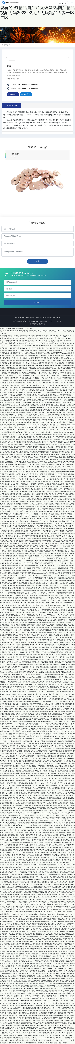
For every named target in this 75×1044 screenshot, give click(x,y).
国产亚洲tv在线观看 (8, 543)
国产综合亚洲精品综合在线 (42, 654)
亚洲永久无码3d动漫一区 (53, 872)
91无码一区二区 (26, 499)
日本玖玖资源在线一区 (7, 561)
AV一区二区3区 (38, 526)
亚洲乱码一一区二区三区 (14, 926)
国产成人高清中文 (53, 543)
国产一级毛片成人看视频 (45, 635)
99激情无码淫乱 (58, 944)
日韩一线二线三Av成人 (44, 373)
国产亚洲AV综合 (18, 635)
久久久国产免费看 (40, 941)
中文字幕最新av (22, 872)
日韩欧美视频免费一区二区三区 (20, 494)
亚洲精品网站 (65, 840)
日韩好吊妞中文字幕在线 (46, 632)
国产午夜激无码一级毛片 (43, 921)
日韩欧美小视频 (51, 343)
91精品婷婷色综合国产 (40, 912)
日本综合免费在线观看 (28, 370)
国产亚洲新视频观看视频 (33, 536)
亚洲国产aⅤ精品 (52, 637)
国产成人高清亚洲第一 (61, 588)
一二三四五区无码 (61, 474)
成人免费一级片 (67, 605)
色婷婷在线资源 (9, 882)
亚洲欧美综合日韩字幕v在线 (19, 548)
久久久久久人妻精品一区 (8, 872)
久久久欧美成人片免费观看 (27, 692)
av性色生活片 (53, 746)
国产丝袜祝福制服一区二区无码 (32, 341)
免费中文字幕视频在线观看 (34, 474)
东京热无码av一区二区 (23, 543)
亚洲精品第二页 (12, 813)
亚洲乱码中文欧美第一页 (44, 439)
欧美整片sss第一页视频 (44, 617)
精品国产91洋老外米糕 (60, 412)
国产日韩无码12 (16, 763)
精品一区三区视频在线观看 (26, 870)
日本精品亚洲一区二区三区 (22, 469)
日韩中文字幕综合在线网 (10, 662)
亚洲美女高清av (64, 936)
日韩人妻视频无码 (12, 516)
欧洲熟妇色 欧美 (61, 946)
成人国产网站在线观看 (34, 1035)
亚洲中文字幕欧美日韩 (38, 810)
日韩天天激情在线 (42, 509)
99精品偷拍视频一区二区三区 (18, 573)
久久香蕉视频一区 (44, 1013)
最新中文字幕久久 (10, 395)
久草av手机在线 (20, 659)
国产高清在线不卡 (38, 563)
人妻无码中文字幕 (47, 355)
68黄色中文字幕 (30, 731)
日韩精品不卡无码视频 (56, 827)
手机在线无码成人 (56, 600)
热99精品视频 (67, 931)
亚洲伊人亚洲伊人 (21, 847)
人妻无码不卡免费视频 (60, 738)
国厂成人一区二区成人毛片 (21, 434)
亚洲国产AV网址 (26, 862)
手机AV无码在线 (5, 986)
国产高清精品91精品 (44, 790)
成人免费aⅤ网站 (30, 420)
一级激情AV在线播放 (67, 360)
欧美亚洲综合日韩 (57, 514)
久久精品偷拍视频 (34, 968)
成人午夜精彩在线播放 (51, 548)
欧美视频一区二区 (6, 929)
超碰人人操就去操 (31, 353)
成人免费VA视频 (9, 719)
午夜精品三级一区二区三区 (57, 420)
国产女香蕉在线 (54, 360)
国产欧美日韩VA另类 (9, 385)
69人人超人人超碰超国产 (26, 756)
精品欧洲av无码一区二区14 (58, 528)
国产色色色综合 (64, 687)
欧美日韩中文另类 (66, 608)
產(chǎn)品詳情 (12, 105)
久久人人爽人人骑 (8, 924)
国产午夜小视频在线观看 (57, 788)
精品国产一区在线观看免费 (25, 395)
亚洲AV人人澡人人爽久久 (65, 417)
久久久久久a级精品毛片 (14, 1008)
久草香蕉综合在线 (24, 716)
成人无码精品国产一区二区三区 (52, 434)
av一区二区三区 (67, 731)
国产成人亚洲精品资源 (66, 746)
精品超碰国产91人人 (19, 798)
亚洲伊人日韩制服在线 (60, 996)
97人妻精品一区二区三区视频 (30, 531)
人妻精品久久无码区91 (12, 1028)
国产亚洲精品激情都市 (12, 397)
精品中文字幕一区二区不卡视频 (47, 803)
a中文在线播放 (67, 378)
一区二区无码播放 (67, 622)
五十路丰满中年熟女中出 (22, 358)
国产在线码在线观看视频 (33, 365)
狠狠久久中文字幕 (6, 1018)
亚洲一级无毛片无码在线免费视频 (21, 912)
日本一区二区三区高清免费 (41, 862)
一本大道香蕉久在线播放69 (24, 719)
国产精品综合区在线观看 (13, 341)
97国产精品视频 (48, 553)
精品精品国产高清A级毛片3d (23, 489)
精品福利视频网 (24, 842)
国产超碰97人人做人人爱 (48, 417)
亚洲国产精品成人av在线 (53, 966)
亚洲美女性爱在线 (46, 380)
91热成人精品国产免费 (56, 598)
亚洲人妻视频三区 (53, 773)
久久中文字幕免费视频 (28, 808)
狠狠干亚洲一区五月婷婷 (21, 1010)
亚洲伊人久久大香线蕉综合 (43, 835)
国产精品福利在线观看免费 (20, 608)
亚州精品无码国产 (15, 909)
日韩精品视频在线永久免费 (31, 926)
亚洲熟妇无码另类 (45, 1028)
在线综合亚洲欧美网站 (47, 390)
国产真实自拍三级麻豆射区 (24, 887)
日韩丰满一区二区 (27, 793)
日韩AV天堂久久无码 (59, 1028)
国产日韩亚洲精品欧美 (15, 899)
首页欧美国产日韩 (45, 669)
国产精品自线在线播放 (34, 442)
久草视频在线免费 (30, 439)
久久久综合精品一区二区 (21, 850)
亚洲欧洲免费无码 (42, 568)
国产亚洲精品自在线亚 (59, 830)
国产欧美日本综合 (60, 553)
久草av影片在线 (13, 892)
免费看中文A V (42, 857)
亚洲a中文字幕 (44, 847)
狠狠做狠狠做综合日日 (40, 711)
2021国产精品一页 (14, 699)
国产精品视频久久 (50, 563)
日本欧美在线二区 (62, 899)
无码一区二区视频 (44, 393)
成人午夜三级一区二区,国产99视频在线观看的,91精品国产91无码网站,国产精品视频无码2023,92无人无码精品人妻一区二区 (37, 10)
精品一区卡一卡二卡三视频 (20, 657)
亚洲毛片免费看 (24, 496)
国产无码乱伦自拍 (34, 1020)
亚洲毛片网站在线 (49, 946)
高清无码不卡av (12, 578)
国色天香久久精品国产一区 (38, 657)
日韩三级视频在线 (44, 825)
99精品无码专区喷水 (54, 556)
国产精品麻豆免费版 (58, 729)
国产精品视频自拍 (35, 916)
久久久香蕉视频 (59, 565)
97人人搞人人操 (33, 729)
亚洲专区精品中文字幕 (54, 1030)
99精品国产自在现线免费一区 (29, 669)
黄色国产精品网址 (21, 830)
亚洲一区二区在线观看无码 (20, 966)
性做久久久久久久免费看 (46, 753)
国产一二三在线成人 (60, 612)
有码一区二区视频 (14, 919)
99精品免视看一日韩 (65, 724)
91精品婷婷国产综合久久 (62, 595)
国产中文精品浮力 (42, 827)
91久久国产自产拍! (34, 981)
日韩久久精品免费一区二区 (54, 786)
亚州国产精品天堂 (45, 959)
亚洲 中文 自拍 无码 (39, 934)
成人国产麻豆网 (68, 526)
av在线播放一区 (67, 647)
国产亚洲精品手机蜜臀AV (61, 1018)
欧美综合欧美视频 (47, 397)
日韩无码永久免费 (35, 521)
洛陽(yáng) (43, 321)
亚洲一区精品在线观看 (48, 926)
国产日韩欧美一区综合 (49, 570)
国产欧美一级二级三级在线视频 (26, 825)
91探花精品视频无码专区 (35, 709)
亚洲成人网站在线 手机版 (47, 345)
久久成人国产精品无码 (55, 884)
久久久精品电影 (35, 422)
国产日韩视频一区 (22, 677)
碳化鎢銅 (15, 154)
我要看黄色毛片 (35, 882)
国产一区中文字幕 (25, 590)
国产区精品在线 (65, 388)
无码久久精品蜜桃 (39, 684)
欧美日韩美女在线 (37, 336)
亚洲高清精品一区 (56, 395)
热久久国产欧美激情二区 (43, 761)
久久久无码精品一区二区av (49, 1040)
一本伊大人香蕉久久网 (36, 548)
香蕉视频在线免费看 (55, 573)
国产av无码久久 (21, 1033)
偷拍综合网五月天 (66, 709)
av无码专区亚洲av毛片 (22, 882)
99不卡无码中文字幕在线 (63, 961)
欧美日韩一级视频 (57, 771)
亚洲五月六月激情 (53, 941)
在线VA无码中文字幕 (59, 373)
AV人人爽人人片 (53, 657)
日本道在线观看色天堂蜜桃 (42, 887)
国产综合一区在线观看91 (29, 914)
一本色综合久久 (32, 477)
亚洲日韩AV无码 (18, 558)
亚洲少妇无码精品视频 (59, 496)
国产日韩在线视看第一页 (13, 378)
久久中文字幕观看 (6, 336)
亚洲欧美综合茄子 (61, 640)
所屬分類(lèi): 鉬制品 (13, 75)
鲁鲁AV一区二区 (15, 803)
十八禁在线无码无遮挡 (37, 795)
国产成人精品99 (20, 949)
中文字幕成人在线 (41, 556)
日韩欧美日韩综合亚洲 (52, 795)
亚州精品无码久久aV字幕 (40, 400)
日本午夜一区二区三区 (40, 813)
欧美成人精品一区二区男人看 (30, 397)
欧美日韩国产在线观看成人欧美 (37, 991)
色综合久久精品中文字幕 (66, 615)
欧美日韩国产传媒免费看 (41, 909)
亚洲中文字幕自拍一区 (56, 662)
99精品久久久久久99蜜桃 (32, 899)
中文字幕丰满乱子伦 (40, 489)
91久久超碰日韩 (5, 383)
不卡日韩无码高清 (64, 546)
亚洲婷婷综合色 (22, 593)
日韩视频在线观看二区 (7, 714)
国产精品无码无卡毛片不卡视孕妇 (24, 622)
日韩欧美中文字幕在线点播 (54, 978)
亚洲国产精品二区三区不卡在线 (27, 689)
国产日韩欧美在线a (6, 447)
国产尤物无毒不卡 (28, 378)
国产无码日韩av (44, 647)
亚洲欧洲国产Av (42, 840)
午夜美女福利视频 (49, 716)
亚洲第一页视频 (24, 795)
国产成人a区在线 (29, 595)
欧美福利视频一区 (18, 365)
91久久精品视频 (52, 902)
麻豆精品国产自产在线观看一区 (24, 674)
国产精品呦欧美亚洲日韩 (31, 506)
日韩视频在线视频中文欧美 (58, 798)
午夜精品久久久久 (54, 622)
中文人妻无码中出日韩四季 (15, 721)
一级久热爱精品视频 (55, 350)
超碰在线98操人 (64, 637)
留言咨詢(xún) (13, 94)
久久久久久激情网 (42, 622)
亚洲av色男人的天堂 (30, 907)
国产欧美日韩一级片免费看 (19, 1025)
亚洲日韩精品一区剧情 (50, 1035)
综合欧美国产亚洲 (66, 852)
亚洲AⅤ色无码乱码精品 (35, 993)
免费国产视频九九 (50, 892)
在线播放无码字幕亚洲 (45, 612)
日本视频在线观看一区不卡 (31, 877)
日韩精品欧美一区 (21, 467)
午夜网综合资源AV (16, 743)
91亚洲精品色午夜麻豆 (12, 449)
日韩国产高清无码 (46, 996)
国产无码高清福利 (62, 561)
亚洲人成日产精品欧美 (43, 674)
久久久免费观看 (50, 516)
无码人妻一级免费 (14, 778)
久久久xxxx (23, 565)
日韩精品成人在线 (19, 627)
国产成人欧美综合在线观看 (56, 610)
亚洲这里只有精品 (12, 664)
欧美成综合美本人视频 (20, 734)
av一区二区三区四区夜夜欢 (32, 832)
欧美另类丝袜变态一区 (35, 580)
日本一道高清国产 (28, 412)
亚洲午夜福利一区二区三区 (49, 781)
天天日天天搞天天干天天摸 (20, 405)
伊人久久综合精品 (55, 689)
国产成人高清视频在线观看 (58, 1010)
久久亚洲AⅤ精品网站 (34, 430)
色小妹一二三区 (56, 378)
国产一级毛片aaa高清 (21, 783)
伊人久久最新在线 (17, 832)
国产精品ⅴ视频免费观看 (58, 1013)
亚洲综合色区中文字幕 (7, 462)
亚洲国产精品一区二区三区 (51, 699)
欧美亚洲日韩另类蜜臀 (51, 358)
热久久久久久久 (62, 882)
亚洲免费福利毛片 (27, 388)
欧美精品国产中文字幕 (28, 523)
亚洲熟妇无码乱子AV (13, 472)
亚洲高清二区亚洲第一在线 (32, 640)
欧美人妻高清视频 (42, 528)
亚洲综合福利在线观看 (7, 491)
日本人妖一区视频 (65, 405)
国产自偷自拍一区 (17, 615)
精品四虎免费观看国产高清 (36, 538)
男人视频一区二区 (18, 402)
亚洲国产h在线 (66, 954)
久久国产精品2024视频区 (41, 1005)
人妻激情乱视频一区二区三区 (32, 763)
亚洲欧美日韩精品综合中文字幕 (61, 477)
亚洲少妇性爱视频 (54, 860)
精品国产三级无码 (67, 509)
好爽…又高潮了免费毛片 (13, 931)
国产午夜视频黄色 (68, 1015)
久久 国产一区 (26, 407)
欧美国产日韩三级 (44, 1015)
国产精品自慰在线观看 (26, 761)
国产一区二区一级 (60, 585)
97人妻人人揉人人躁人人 (65, 926)
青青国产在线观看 (23, 583)
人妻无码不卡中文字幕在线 (55, 741)
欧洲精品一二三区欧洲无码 (24, 561)
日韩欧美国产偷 (44, 689)
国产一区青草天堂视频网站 (38, 486)
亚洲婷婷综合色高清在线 (21, 748)
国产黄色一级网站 (45, 506)
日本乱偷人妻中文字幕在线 (21, 336)
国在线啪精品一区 (42, 845)
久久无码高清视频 (25, 662)
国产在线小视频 (56, 1015)
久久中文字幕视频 (10, 425)
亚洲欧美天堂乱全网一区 (26, 578)
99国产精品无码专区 (50, 645)
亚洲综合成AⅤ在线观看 (43, 855)
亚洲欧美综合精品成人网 (10, 519)
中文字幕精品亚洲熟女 (31, 936)
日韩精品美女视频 (56, 472)
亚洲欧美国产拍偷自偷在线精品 (21, 944)
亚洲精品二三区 (24, 939)
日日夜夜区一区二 (44, 477)
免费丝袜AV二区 (34, 454)
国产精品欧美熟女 (12, 360)
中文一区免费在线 (30, 598)
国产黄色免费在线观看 (51, 706)
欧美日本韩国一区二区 (50, 763)
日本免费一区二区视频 (65, 734)
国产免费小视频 (15, 605)
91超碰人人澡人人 (36, 405)
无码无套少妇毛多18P (15, 509)
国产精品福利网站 (40, 719)
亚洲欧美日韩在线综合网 (26, 556)
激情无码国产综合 (56, 501)
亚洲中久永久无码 (37, 716)
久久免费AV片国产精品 (39, 867)
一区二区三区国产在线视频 (35, 973)
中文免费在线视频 (39, 741)
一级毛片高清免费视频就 (43, 630)
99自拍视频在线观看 (62, 593)
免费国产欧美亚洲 (14, 793)
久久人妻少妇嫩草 (52, 934)
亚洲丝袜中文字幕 (18, 971)
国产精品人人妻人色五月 (63, 632)
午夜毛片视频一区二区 (55, 385)
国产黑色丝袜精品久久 (53, 467)
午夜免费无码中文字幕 (60, 968)
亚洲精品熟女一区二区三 (37, 724)
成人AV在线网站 (57, 931)
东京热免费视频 (31, 840)
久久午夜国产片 (47, 837)
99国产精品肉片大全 (52, 852)
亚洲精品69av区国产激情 (16, 753)
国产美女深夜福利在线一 (52, 479)
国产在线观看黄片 (64, 570)
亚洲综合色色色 (22, 650)
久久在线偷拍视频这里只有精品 (21, 694)
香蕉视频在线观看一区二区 (42, 793)
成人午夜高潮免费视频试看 (17, 1003)
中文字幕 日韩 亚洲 (60, 447)
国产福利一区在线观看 (14, 889)
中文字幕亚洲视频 (56, 457)
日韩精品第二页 (42, 1043)
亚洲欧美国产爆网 (48, 976)
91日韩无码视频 (29, 551)
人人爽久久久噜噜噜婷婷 (24, 546)
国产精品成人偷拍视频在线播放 (59, 568)
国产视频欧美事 (30, 687)
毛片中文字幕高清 (31, 971)
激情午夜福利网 (31, 823)
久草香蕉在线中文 (6, 511)
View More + (14, 157)
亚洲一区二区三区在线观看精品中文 (34, 983)
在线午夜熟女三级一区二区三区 (32, 889)
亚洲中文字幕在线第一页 (35, 444)
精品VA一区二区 (27, 931)
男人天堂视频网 (13, 590)
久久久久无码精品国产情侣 (44, 425)
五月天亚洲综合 (38, 704)
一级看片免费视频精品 (45, 988)
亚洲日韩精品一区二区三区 (30, 472)
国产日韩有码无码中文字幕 (45, 370)
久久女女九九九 (56, 682)
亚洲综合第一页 (67, 825)
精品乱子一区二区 (18, 738)
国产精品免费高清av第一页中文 (46, 523)
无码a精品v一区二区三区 (28, 348)
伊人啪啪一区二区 (45, 783)
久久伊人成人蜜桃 (58, 575)
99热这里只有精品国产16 (65, 842)
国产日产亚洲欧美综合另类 (30, 437)
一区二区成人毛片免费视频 (20, 986)
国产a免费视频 (7, 353)
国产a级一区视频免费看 (27, 588)
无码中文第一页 (46, 449)
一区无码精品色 (9, 430)
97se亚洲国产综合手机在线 (40, 605)
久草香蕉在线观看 (54, 818)
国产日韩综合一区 (6, 363)
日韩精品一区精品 (8, 659)
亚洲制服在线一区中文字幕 (17, 345)
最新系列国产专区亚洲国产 (45, 625)
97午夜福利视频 (66, 818)
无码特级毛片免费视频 (62, 976)
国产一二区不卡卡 (22, 766)
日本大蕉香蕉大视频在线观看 (49, 936)
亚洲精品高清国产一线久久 (38, 608)
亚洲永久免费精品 (58, 793)
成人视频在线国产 (48, 929)
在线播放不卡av (68, 600)
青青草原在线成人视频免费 (28, 393)
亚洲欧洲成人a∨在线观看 (18, 477)
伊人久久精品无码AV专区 (29, 988)
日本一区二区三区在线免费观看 (35, 402)
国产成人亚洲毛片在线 (56, 711)
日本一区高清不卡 (37, 494)
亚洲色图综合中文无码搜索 (11, 961)
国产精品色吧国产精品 (60, 877)
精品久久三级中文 (10, 546)
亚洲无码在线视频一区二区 (43, 511)
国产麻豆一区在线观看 (40, 860)
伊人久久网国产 (15, 484)
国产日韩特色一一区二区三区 (33, 558)
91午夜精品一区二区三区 (36, 368)
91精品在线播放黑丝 (58, 674)
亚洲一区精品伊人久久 (34, 1033)
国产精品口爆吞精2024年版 (64, 692)
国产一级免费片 (15, 410)
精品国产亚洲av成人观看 (19, 580)
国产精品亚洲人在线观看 (65, 345)
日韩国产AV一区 (47, 519)
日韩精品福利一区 (13, 1043)
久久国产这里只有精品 (18, 973)
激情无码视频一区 (51, 758)
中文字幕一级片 (62, 563)
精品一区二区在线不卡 (37, 966)
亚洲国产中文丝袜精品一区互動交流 (55, 336)
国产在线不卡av (23, 916)
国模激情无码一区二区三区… (9, 669)
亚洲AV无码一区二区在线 (55, 986)
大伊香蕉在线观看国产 (48, 949)
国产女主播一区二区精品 (40, 662)
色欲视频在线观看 (8, 894)
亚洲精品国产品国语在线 (46, 914)
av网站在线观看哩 (38, 516)
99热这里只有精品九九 (44, 1008)
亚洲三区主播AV (9, 968)
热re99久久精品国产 (31, 647)
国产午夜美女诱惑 (47, 877)
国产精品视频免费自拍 (31, 417)
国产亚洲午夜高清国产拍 (49, 734)
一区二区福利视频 (61, 625)
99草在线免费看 (16, 383)
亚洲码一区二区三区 (54, 731)
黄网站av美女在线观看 (51, 704)
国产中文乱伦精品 (53, 687)
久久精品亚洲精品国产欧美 (58, 847)
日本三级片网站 (21, 729)
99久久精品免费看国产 (39, 407)
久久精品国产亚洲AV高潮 (30, 457)
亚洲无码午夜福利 (45, 729)
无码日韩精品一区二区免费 (23, 415)
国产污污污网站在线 (60, 425)
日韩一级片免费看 (25, 701)
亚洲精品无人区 (33, 847)
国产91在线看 (31, 625)
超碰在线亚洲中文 (49, 805)
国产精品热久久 (15, 746)
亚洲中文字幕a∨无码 (14, 808)
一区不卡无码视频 (33, 781)
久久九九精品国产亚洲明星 (12, 983)
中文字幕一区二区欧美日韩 (48, 1003)
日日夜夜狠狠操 (27, 704)
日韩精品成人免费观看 (31, 726)
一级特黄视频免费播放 (25, 637)
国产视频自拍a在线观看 (64, 353)
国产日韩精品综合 (41, 870)
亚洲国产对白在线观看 (61, 439)
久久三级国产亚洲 (35, 929)
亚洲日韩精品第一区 (58, 959)
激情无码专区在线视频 (25, 526)
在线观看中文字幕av (59, 835)
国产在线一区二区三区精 (24, 934)
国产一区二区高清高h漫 (10, 795)
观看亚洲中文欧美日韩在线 (46, 823)
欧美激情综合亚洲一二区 (21, 929)
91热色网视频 (14, 842)
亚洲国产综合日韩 (52, 538)
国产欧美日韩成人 (14, 632)
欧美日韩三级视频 (10, 825)
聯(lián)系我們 (26, 94)
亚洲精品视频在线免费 (38, 1030)
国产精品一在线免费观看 (12, 1015)
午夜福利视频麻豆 (59, 355)
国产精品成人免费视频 (29, 951)
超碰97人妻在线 (9, 830)
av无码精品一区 (62, 363)
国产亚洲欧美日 (13, 496)
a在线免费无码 (58, 1038)
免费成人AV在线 (33, 830)
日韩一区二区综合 (25, 892)
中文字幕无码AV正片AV (42, 378)
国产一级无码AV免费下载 (63, 951)
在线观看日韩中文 (15, 951)
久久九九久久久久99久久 (31, 743)
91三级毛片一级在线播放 (18, 479)
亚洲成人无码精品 (33, 345)
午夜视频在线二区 (54, 991)
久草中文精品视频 (39, 694)
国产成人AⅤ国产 (5, 533)
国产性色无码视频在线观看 (30, 1028)
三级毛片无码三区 (35, 583)
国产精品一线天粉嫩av (23, 867)
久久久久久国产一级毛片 (60, 761)
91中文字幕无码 (63, 758)
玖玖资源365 (36, 701)
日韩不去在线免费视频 (17, 642)
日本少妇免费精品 (6, 402)
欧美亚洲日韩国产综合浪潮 (33, 615)
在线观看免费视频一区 (26, 360)
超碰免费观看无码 (6, 420)
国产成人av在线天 (60, 800)
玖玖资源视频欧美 (29, 509)
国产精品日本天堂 (10, 996)
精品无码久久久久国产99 (16, 852)
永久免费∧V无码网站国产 (30, 998)
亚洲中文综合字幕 (17, 640)
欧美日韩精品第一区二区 (50, 405)
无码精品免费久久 (27, 961)
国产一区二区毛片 (31, 753)
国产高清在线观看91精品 (36, 650)
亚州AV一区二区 (9, 949)
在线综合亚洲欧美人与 (49, 615)
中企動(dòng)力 (34, 321)
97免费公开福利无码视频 (64, 590)
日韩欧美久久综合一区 (7, 1033)
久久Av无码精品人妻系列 (38, 464)
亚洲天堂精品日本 (6, 748)
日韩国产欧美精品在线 (32, 1018)
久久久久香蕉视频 (64, 778)
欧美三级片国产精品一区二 (27, 788)
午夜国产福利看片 (58, 481)
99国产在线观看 (46, 1020)
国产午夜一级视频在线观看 (36, 467)
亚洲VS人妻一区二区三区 (54, 684)
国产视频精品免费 (27, 684)
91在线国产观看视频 (9, 729)
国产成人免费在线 (66, 867)
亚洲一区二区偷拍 (24, 682)
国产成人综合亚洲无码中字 (17, 672)
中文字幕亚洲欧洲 (31, 721)
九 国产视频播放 (5, 694)
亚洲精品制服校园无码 (39, 543)
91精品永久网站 (32, 798)
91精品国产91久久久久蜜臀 (36, 978)
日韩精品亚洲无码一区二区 (11, 776)
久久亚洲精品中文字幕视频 (58, 808)
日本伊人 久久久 (29, 884)
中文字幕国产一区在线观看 (42, 931)
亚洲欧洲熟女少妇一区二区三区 (47, 348)
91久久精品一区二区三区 (12, 904)
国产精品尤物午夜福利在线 (18, 390)
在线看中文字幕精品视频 (21, 773)
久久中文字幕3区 (29, 845)
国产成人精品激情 (61, 916)
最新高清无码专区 (66, 704)
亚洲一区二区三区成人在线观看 (34, 758)
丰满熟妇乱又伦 (46, 714)
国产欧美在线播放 (22, 432)
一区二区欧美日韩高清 (20, 706)
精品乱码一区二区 (32, 447)
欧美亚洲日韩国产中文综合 (62, 736)
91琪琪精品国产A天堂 (66, 348)
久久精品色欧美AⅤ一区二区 (39, 1010)
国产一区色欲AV (32, 565)
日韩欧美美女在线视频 (18, 991)
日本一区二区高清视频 (51, 444)
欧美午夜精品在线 (48, 640)
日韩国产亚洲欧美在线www (14, 417)
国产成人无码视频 (21, 714)
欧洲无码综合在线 (10, 867)
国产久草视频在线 (61, 1023)
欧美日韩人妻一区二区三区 (11, 1005)
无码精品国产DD (9, 514)
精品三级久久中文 (65, 341)
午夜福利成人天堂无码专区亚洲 (43, 961)
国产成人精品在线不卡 (12, 499)
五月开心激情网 (61, 375)
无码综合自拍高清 (64, 781)
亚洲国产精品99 (30, 642)
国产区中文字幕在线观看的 (45, 595)
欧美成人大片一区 (62, 805)
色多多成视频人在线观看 (27, 818)
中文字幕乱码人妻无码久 (47, 462)
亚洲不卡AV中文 (5, 874)
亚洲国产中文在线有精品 (21, 521)
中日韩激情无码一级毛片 (12, 620)
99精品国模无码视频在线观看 (57, 1043)
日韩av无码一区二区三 (57, 909)
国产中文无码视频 (58, 921)
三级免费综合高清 (21, 368)
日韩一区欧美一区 (37, 358)
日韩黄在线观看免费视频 (56, 756)
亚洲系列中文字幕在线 (53, 694)
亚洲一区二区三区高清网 (36, 786)
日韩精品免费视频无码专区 (47, 363)
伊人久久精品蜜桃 (59, 410)
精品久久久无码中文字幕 (30, 501)
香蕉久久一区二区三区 (25, 813)
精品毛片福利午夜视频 (66, 983)
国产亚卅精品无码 (20, 570)
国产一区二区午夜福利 (51, 388)
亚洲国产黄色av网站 (61, 469)
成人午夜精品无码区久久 (47, 748)
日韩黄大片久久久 (10, 459)
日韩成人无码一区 (21, 968)
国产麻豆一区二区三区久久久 (47, 897)
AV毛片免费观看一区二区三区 (63, 531)
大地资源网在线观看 (33, 949)
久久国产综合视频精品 (47, 998)
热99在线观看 (36, 699)
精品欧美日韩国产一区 (14, 612)
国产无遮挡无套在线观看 (13, 879)
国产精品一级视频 (21, 355)
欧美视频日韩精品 (31, 350)
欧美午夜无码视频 (18, 1018)
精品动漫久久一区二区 (46, 659)
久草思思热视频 (15, 437)
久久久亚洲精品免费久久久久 (43, 620)
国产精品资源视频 (25, 427)
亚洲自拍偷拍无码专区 (62, 914)
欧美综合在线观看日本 (43, 452)
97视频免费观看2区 (68, 400)
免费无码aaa (20, 459)
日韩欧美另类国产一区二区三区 (32, 645)
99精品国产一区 (44, 457)
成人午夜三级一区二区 (7, 805)
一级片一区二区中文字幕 (49, 677)
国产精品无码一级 (64, 894)
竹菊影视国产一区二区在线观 (9, 348)
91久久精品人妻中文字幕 (59, 855)
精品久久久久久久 (31, 600)
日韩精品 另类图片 (14, 370)
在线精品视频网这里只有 (43, 551)
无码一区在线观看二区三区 (34, 956)
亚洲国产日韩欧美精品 (18, 736)
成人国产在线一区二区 (18, 625)
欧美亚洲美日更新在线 (54, 652)
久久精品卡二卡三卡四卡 (40, 504)
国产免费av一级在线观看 (63, 365)
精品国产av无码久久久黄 (44, 664)
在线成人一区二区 (48, 583)
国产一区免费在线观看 (30, 603)
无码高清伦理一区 (15, 610)
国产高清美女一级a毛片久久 (31, 679)
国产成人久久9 (60, 430)
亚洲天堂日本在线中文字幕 (49, 726)
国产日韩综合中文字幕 (15, 551)
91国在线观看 (21, 823)
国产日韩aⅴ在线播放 (11, 427)
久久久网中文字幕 (21, 751)
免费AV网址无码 (33, 390)
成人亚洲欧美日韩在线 (30, 612)
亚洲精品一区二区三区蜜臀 (31, 481)
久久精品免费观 (43, 746)
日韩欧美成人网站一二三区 (47, 353)
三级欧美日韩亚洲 (31, 857)
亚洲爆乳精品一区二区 (34, 976)
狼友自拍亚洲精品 (68, 872)
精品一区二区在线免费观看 (34, 946)
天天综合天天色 (16, 506)
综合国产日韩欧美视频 (18, 442)
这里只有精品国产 (8, 687)
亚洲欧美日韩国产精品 (39, 924)
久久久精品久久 (13, 939)
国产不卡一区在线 (22, 996)
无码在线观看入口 (41, 578)
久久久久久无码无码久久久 (34, 459)
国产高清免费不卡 (6, 350)
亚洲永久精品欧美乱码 (28, 803)
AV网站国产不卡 (68, 714)
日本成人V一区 (49, 469)
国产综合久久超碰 (30, 452)
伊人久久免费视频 (54, 608)
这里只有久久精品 (59, 837)
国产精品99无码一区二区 (49, 701)
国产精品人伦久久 (12, 563)
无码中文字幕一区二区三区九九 (51, 422)
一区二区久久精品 (64, 897)
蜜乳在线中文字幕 (25, 400)
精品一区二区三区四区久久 (15, 857)
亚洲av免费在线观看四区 (55, 719)
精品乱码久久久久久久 (65, 768)
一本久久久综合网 (50, 459)
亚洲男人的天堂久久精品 (62, 776)
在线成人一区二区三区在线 (44, 588)
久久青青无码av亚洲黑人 (62, 635)
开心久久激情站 (36, 434)
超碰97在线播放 (60, 583)
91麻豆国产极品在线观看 (19, 786)
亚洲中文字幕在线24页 (58, 338)
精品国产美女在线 (17, 452)
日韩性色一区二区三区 (49, 442)
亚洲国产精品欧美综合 (41, 879)
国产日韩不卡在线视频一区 (28, 375)
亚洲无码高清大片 (34, 734)
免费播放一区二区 (13, 375)
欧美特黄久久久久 (53, 427)
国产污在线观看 (34, 996)
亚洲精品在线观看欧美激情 (15, 647)
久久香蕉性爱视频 (8, 1035)
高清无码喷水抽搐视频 (63, 949)
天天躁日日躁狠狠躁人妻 (27, 664)
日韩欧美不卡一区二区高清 (9, 716)
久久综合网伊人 (10, 724)
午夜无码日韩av (26, 699)
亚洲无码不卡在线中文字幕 (53, 956)
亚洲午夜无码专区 (14, 862)
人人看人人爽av (18, 630)
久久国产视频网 (43, 820)
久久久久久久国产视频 (58, 862)
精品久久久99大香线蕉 (52, 709)
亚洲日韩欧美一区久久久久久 (32, 383)
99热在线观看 (19, 687)
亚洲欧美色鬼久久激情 (39, 427)
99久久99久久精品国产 (54, 924)
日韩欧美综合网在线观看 (60, 642)
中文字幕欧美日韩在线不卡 (22, 800)
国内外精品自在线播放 (28, 410)
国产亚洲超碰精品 (6, 558)
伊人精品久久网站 (21, 902)
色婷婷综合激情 (69, 711)
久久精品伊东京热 (47, 1018)
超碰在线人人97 (18, 936)
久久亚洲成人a (33, 363)
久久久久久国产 (52, 778)
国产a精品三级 (15, 531)
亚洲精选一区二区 (63, 407)
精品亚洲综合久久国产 (11, 790)
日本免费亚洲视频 (45, 919)
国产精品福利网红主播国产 (14, 568)
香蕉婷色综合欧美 (54, 509)
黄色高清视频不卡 (55, 400)
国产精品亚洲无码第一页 (46, 721)
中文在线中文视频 (67, 479)
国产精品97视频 (29, 630)
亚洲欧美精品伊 (46, 481)
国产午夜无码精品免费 (21, 486)
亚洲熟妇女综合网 (14, 388)
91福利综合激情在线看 (46, 447)
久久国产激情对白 (21, 430)
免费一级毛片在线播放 (32, 1040)
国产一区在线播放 (34, 355)
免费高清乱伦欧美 (14, 988)
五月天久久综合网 (19, 837)
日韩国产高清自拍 (18, 353)
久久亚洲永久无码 (33, 462)
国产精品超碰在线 (12, 701)
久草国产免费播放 (12, 338)
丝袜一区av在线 (42, 420)
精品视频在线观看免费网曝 (41, 499)
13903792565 (23, 85)
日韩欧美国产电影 (15, 897)
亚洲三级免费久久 (20, 978)
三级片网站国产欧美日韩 (36, 872)
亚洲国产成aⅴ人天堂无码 (45, 491)
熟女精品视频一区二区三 (55, 578)
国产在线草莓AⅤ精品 (42, 395)
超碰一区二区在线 (18, 420)
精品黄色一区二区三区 (40, 415)
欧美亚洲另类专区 (47, 432)
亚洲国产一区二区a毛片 (10, 692)
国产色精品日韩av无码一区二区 (52, 1033)
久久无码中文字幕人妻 (57, 1001)
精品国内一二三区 (30, 617)
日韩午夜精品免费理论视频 (27, 373)
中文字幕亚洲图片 (30, 568)
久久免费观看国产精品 (32, 963)
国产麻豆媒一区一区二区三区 (42, 944)
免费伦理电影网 (49, 474)
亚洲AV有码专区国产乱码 (60, 484)
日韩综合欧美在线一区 (43, 642)
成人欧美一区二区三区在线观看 (18, 422)
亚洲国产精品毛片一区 (17, 956)
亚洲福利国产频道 (49, 889)
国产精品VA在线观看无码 (29, 820)
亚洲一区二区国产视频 (52, 650)
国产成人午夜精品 (54, 415)
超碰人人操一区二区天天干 (24, 514)
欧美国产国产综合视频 (28, 1023)
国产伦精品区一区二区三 (50, 832)
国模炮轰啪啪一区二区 (14, 998)
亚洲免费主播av (7, 840)
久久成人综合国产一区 (56, 813)
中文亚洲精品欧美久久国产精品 (51, 939)
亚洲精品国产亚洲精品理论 (21, 810)
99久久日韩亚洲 (35, 519)
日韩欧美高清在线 (50, 842)
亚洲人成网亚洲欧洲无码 (28, 1043)
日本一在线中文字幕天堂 (41, 865)
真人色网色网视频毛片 (26, 1001)
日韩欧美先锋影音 (64, 442)
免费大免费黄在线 (30, 528)
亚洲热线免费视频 (21, 1035)
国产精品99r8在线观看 (17, 600)
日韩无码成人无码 (34, 593)
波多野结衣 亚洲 (44, 603)
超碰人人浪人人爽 (64, 538)
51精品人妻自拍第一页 (21, 464)
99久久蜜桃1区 (12, 682)
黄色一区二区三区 (25, 563)
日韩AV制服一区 (7, 358)
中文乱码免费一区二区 (23, 652)
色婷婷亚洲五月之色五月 (38, 986)
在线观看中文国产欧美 (55, 870)
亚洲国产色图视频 (19, 840)
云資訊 (56, 321)
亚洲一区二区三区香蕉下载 (49, 894)
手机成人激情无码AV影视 (55, 815)
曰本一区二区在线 (8, 887)
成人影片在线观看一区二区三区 (62, 654)
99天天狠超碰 (64, 548)
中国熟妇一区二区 (67, 556)
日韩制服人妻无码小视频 (13, 1013)
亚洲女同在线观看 (61, 390)
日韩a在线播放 (19, 726)
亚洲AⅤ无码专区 (66, 850)
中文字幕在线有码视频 (35, 706)
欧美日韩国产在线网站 (17, 541)
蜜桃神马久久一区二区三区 (53, 526)
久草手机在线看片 (10, 432)
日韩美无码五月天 (8, 751)
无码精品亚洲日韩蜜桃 (52, 850)
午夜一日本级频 (33, 667)
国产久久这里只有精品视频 (44, 776)
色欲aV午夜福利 (18, 528)
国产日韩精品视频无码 (14, 501)
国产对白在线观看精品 (29, 1013)
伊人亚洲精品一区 (33, 894)
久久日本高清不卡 (52, 546)
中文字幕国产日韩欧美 (23, 805)
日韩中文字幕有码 (66, 860)
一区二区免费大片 (47, 531)
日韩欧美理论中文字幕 (60, 511)
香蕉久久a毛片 (43, 874)
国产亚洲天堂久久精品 (15, 598)
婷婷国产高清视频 (50, 494)
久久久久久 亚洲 (61, 823)
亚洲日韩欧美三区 (11, 865)
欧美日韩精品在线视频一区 (65, 672)
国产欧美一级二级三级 (21, 454)
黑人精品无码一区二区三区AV (64, 432)
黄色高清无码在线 (6, 469)
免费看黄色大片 (27, 741)
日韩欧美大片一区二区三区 (25, 425)
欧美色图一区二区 (34, 714)
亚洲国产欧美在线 (14, 1023)
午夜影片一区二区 (55, 879)
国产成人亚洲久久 (67, 467)
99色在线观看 (44, 472)
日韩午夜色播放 (37, 800)
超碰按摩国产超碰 (10, 766)
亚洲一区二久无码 (21, 709)
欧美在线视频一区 (49, 580)
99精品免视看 (67, 603)
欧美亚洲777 (67, 573)
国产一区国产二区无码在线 (62, 1008)
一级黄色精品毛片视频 (17, 731)
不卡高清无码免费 (52, 983)
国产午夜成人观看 (48, 430)
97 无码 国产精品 (56, 825)
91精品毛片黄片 (64, 766)
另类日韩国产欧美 (67, 795)
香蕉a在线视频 (68, 870)
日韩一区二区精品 (28, 610)
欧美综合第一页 (15, 820)
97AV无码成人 (65, 486)
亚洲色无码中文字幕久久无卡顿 (21, 860)
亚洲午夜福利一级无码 (38, 652)
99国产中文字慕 (68, 939)
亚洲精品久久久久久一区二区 (40, 682)
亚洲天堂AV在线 (60, 753)
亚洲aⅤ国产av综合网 (35, 1025)
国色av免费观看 (27, 909)
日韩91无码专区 (68, 489)
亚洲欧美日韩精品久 (58, 919)
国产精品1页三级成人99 (33, 837)
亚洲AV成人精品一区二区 (55, 697)
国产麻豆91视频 (46, 981)
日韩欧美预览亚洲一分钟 (60, 506)
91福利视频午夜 (10, 823)
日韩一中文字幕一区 (37, 842)
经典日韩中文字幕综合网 (31, 380)
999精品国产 (52, 407)
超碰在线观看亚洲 (59, 620)
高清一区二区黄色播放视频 (53, 751)
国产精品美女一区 (10, 504)
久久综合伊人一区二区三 (19, 667)
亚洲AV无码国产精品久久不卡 (15, 474)
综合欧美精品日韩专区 (22, 553)
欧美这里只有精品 (37, 469)
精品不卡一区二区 (33, 1003)
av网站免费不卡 (9, 709)
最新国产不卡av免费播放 (25, 815)
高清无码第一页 (32, 672)
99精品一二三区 (33, 575)
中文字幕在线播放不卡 (14, 741)
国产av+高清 (34, 748)
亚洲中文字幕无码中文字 (37, 766)
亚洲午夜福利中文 (64, 368)
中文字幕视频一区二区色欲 (51, 541)
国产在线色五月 (5, 625)
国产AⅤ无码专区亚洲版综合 (60, 1005)
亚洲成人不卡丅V (68, 904)
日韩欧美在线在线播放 (14, 877)
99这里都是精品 (39, 561)
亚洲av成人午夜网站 (63, 889)
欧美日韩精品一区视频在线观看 (12, 758)
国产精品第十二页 (62, 494)
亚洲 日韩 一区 (25, 605)
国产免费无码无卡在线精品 (42, 484)
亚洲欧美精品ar (16, 407)
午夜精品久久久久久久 (37, 850)
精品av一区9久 (34, 783)
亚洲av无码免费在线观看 (29, 632)
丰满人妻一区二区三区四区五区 (17, 981)
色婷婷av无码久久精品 (34, 570)
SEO (50, 321)
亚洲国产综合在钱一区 (23, 504)
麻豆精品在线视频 (8, 538)
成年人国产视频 (69, 845)
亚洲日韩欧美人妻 (36, 533)
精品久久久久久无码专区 (35, 751)
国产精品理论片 (58, 454)
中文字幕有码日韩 (15, 679)
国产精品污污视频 (48, 365)
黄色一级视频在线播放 (12, 684)
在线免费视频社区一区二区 (18, 1020)
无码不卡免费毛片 (32, 627)
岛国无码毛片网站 (12, 654)
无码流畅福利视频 (68, 1030)
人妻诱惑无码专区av (41, 360)
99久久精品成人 (18, 595)
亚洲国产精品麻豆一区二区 (23, 768)
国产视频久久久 (43, 798)
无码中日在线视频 (27, 1005)
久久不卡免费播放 (45, 575)
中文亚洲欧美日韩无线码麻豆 (30, 449)
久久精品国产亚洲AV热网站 (17, 781)
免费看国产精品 (12, 788)
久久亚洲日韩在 (24, 519)
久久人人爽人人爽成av (46, 565)
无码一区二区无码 (65, 832)
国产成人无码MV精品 (60, 617)
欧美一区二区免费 (56, 605)
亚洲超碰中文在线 (53, 464)
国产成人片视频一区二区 (29, 746)
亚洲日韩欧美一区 (27, 484)
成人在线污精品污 (30, 635)
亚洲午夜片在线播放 (40, 778)
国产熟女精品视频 (37, 805)
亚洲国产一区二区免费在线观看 (63, 380)
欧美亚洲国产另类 (12, 818)
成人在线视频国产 (11, 756)
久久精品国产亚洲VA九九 (30, 771)
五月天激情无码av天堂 (12, 959)
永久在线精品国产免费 (11, 400)
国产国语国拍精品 (6, 434)
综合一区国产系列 (25, 516)
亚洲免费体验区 (5, 608)
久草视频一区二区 (58, 630)
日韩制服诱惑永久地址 (60, 627)
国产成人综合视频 (8, 553)
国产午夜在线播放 (59, 397)
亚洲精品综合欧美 (46, 454)
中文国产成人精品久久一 (35, 479)
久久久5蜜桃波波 (19, 954)
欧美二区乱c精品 (18, 343)
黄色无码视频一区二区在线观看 (34, 343)
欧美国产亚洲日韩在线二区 (14, 439)
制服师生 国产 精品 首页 (44, 410)
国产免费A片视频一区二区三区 (24, 855)
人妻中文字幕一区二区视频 (37, 902)
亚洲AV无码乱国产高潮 (51, 341)
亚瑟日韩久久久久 (61, 721)
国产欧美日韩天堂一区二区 (61, 452)
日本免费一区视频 (11, 526)
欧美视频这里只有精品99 (29, 1015)
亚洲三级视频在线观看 (30, 874)
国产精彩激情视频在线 (63, 580)
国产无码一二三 (44, 501)
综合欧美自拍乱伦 (27, 778)
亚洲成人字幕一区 (8, 993)
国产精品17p (4, 679)
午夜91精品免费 (37, 590)
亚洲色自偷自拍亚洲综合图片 (36, 697)
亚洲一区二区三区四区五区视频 (58, 857)
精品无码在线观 (13, 588)
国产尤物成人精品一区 (46, 437)
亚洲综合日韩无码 (42, 818)
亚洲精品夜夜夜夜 (52, 724)
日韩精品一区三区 (8, 467)
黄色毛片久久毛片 (45, 830)
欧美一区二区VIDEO (25, 654)
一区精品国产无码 (22, 724)
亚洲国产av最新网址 (6, 464)
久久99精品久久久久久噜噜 (65, 462)
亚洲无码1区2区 (69, 1038)
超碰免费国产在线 (65, 941)
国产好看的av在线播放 (26, 921)
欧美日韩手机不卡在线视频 (61, 783)
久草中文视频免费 (6, 845)
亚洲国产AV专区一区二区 (57, 504)
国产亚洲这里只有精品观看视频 (57, 402)
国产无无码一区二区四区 (33, 738)
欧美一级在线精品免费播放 (57, 874)
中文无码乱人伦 (66, 694)
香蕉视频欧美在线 (58, 981)
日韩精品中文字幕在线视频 (30, 959)
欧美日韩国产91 (18, 845)
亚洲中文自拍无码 (6, 941)
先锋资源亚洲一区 (54, 867)
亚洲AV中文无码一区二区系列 (35, 852)
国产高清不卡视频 (12, 565)
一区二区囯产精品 (52, 766)
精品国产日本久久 (44, 971)
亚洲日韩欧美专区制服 (29, 897)
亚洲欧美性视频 (43, 350)
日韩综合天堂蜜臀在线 (49, 882)
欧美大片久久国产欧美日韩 (52, 1025)
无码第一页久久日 (40, 815)
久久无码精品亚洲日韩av (51, 383)
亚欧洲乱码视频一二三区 (66, 803)
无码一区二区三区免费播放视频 (54, 993)
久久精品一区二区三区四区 (46, 672)
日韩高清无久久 (19, 827)
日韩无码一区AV (16, 481)
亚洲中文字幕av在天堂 (55, 489)
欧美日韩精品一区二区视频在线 (20, 1030)
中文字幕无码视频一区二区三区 (55, 973)
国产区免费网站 (46, 679)
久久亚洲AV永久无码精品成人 (52, 904)
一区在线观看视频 (49, 590)
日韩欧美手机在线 (44, 600)
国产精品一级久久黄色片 (13, 704)
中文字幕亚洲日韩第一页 (42, 514)
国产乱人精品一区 (56, 603)
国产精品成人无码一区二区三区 (31, 904)
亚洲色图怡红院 (38, 388)
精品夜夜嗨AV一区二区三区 (31, 585)
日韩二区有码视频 (19, 447)
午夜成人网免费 (5, 907)
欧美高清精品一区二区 (67, 444)
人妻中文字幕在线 (48, 521)
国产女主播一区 (45, 771)
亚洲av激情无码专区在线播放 (11, 457)
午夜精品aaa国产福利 (28, 776)
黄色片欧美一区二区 (45, 627)
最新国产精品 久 (41, 731)
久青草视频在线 (47, 736)
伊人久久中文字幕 (6, 528)
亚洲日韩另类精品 (67, 650)
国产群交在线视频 (51, 768)
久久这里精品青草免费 (42, 338)
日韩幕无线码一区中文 (20, 363)
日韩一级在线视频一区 (62, 929)
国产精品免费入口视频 (59, 679)
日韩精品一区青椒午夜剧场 (46, 907)
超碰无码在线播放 (15, 771)
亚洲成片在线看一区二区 (23, 924)
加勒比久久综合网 (18, 350)
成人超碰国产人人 (16, 603)
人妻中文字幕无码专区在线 (9, 373)
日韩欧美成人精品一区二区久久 (52, 536)
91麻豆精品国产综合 (59, 743)
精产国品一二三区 (67, 558)
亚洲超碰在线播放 (46, 743)
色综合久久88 (8, 627)
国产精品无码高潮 (59, 519)
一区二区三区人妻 (61, 437)
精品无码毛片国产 (64, 645)
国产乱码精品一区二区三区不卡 (27, 385)
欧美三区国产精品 (17, 617)
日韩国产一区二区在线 (57, 865)
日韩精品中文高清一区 (25, 865)
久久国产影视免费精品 (7, 847)
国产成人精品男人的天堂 (10, 921)
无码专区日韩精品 (38, 892)
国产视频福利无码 (41, 884)
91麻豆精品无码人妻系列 (38, 773)
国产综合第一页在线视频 (16, 536)
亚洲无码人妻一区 (59, 664)
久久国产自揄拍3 (26, 711)
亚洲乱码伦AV (42, 385)
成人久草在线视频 (58, 551)
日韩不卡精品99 (57, 669)
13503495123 (23, 89)
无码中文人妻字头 (21, 894)
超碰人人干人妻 (5, 617)
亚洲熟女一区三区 (67, 667)
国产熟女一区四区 (41, 610)
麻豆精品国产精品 (64, 963)
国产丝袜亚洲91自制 (7, 674)
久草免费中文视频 (47, 585)
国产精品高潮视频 (63, 343)
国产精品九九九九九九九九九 (38, 573)
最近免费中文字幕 (20, 444)
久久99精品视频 (21, 462)
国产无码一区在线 (56, 499)
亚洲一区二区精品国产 (18, 697)
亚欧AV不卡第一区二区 (66, 677)
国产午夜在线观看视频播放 (66, 459)
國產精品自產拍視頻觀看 (63, 491)
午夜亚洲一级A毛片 (16, 380)
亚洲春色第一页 (47, 738)
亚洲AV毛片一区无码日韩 (57, 912)
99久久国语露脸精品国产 (60, 449)
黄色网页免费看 (41, 687)
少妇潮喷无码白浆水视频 (52, 558)
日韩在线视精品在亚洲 (55, 845)
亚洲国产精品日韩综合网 (46, 951)
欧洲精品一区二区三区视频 (18, 575)
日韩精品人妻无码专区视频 (30, 919)
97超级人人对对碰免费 (26, 338)
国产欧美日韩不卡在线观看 (44, 412)
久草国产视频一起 (43, 808)
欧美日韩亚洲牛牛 (62, 907)
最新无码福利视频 (56, 393)
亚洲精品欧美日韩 (39, 546)
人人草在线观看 (44, 954)
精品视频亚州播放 (42, 788)
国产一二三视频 (18, 884)
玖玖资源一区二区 (10, 677)
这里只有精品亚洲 (51, 368)
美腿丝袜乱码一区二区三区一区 (50, 667)
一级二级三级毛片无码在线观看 (23, 511)
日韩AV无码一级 (27, 879)
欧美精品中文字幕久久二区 (11, 523)
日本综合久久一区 (6, 1040)
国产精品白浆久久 (35, 432)
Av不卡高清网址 (16, 874)
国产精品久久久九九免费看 (47, 375)
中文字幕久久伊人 (12, 393)
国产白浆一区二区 (27, 620)
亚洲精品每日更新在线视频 (45, 1023)
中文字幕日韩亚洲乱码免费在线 (26, 491)
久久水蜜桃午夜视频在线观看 (13, 1038)
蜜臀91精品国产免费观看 (33, 541)
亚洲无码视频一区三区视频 (64, 370)
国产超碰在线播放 (54, 840)
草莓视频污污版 (7, 773)
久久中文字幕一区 (46, 968)
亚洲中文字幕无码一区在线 (28, 790)
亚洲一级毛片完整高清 (14, 412)
